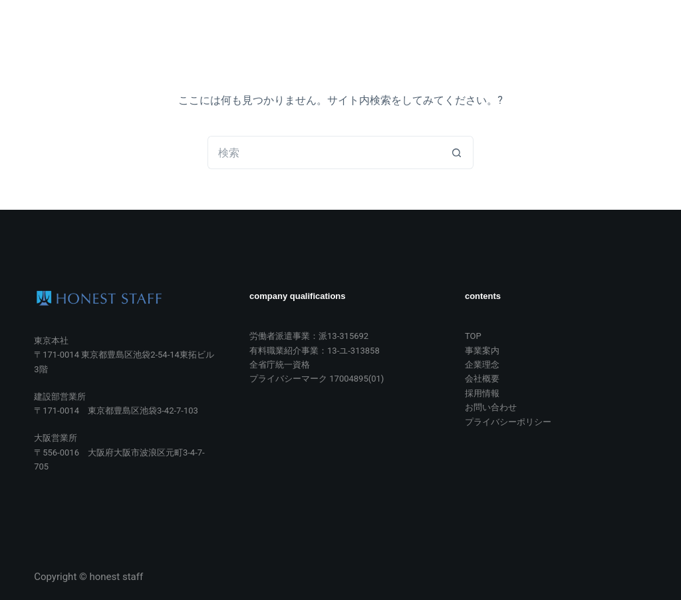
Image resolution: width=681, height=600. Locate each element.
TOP (226, 36)
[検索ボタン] (457, 152)
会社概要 (427, 36)
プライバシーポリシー (508, 422)
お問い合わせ (577, 36)
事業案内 (287, 36)
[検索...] (323, 152)
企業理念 (357, 36)
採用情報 (497, 36)
